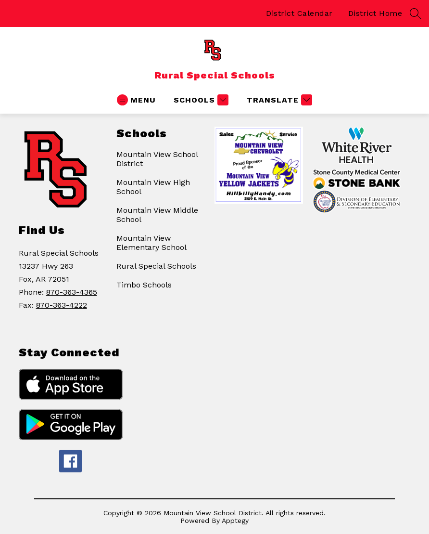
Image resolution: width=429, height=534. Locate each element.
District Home (375, 13)
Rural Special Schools (156, 266)
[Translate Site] (278, 100)
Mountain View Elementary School (151, 243)
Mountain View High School (153, 187)
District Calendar (299, 13)
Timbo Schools (144, 284)
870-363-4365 (71, 292)
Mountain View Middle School (157, 215)
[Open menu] (136, 100)
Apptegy (235, 520)
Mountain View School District (157, 159)
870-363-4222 (61, 305)
